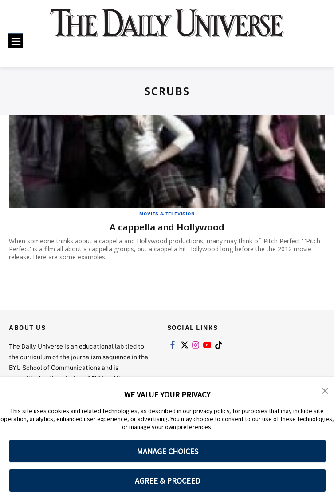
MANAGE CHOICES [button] (167, 451)
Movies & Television (166, 213)
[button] (325, 389)
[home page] (167, 29)
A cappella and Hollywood (167, 227)
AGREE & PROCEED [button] (167, 481)
